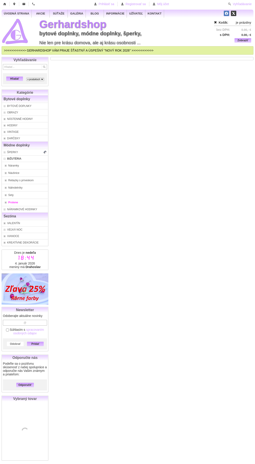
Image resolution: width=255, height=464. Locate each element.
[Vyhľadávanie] (25, 67)
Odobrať (15, 343)
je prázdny (243, 22)
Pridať (35, 343)
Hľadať (14, 78)
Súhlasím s (25, 331)
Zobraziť (242, 40)
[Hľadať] (44, 67)
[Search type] (35, 79)
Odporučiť (25, 385)
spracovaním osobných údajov (28, 331)
